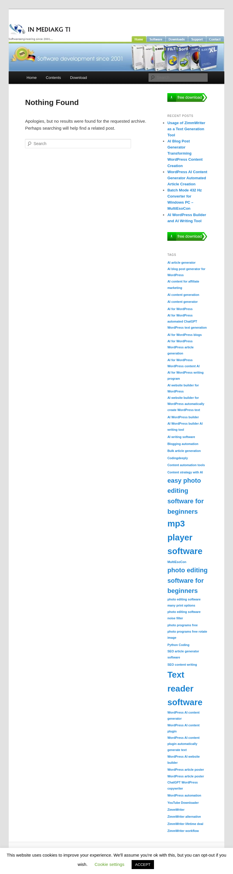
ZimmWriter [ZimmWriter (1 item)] (175, 809)
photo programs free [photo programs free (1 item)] (182, 625)
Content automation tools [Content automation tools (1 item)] (186, 465)
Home (32, 77)
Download (78, 77)
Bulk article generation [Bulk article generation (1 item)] (184, 451)
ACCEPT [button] (142, 864)
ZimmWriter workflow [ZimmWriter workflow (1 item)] (183, 831)
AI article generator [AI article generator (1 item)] (181, 262)
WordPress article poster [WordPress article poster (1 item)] (185, 769)
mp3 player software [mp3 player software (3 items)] (184, 537)
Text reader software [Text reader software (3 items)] (184, 688)
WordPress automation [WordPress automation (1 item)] (184, 795)
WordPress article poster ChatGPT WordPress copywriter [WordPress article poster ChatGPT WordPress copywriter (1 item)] (185, 782)
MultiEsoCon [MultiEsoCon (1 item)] (176, 562)
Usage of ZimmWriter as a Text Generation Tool (186, 129)
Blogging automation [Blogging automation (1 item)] (182, 444)
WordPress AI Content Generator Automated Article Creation (187, 178)
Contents (53, 77)
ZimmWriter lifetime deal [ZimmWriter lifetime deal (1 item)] (185, 824)
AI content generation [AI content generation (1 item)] (183, 294)
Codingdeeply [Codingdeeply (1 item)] (177, 458)
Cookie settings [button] (110, 864)
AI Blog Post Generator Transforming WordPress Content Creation (184, 153)
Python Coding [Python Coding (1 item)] (178, 645)
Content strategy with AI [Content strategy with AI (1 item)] (185, 472)
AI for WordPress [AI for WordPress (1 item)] (180, 309)
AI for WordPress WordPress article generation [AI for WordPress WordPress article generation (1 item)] (180, 347)
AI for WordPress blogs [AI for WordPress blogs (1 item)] (184, 334)
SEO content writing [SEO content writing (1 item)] (182, 664)
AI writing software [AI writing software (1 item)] (181, 437)
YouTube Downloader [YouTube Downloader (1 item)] (183, 802)
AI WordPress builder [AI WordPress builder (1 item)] (183, 417)
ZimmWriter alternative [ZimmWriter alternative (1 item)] (184, 816)
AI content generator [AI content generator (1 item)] (182, 301)
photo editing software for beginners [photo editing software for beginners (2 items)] (187, 580)
